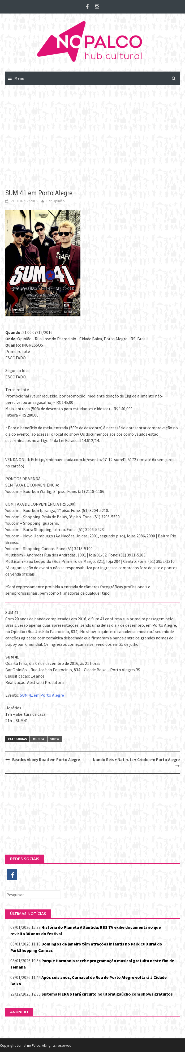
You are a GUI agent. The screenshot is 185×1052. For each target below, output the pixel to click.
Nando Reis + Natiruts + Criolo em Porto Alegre (136, 759)
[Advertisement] (92, 133)
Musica (38, 739)
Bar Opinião (55, 200)
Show (54, 739)
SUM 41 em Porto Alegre (42, 695)
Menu (19, 78)
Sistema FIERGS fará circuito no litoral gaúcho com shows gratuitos (107, 994)
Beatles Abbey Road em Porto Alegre (46, 759)
